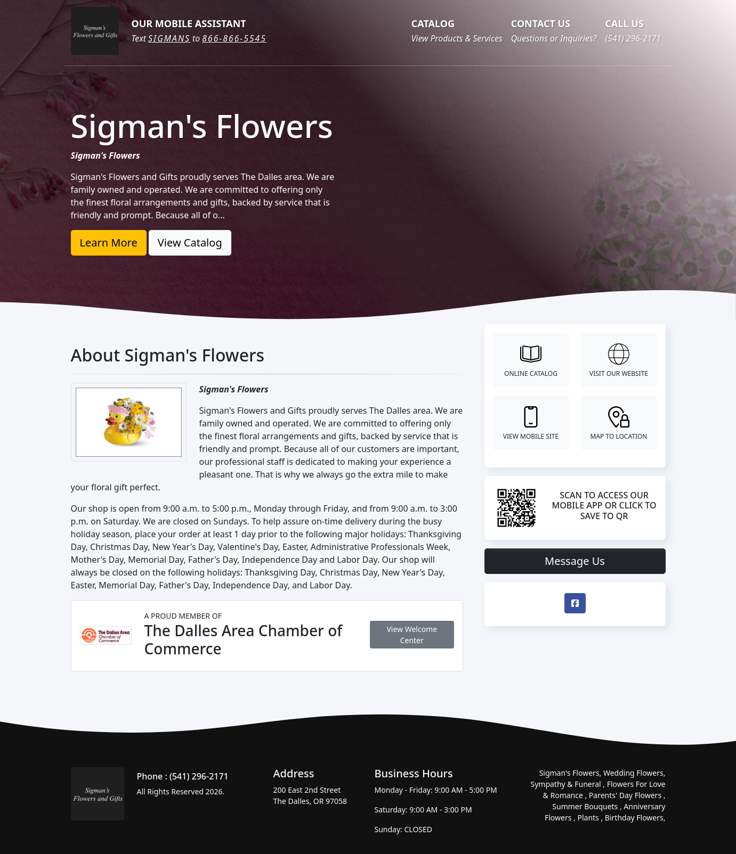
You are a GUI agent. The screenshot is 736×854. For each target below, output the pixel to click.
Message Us (575, 561)
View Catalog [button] (190, 242)
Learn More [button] (109, 242)
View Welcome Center (411, 634)
